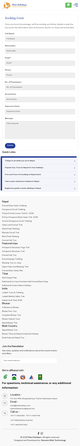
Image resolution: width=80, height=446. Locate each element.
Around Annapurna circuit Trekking (17, 221)
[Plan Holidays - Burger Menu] (76, 5)
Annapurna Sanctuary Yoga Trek (16, 248)
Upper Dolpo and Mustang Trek (15, 267)
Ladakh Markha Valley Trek (13, 297)
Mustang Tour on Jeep (11, 263)
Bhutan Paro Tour (9, 312)
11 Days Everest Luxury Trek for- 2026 (18, 214)
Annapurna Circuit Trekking (13, 210)
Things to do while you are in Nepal (20, 161)
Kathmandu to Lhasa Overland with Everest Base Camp (25, 282)
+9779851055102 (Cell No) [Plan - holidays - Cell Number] (21, 421)
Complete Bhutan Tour (11, 315)
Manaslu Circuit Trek (10, 233)
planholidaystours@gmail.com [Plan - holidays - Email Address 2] (22, 409)
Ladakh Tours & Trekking (13, 293)
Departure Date (12, 107)
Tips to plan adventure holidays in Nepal (22, 182)
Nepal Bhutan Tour (10, 323)
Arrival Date (10, 94)
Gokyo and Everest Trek (12, 225)
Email (8, 58)
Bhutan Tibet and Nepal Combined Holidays (20, 334)
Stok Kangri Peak (9, 278)
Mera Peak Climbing (10, 237)
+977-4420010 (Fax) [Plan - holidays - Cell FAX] (18, 425)
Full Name (10, 34)
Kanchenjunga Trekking (12, 259)
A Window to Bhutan (10, 308)
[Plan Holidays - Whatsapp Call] (68, 5)
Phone (8, 70)
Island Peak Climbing (11, 229)
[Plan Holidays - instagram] (42, 434)
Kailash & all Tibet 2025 (12, 301)
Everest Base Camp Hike (12, 271)
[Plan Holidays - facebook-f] (38, 434)
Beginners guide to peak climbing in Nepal (23, 188)
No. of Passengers (13, 82)
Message (9, 119)
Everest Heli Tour (9, 241)
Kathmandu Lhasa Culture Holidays (16, 286)
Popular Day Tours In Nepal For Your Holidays (24, 168)
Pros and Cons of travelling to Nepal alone (23, 175)
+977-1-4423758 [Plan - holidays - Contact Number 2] (33, 416)
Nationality (10, 46)
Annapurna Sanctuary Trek (13, 252)
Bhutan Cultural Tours (11, 319)
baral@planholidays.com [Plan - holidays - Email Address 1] (20, 406)
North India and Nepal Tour (13, 338)
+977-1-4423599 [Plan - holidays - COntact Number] (17, 416)
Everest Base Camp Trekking (14, 206)
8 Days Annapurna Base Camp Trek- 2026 (20, 218)
